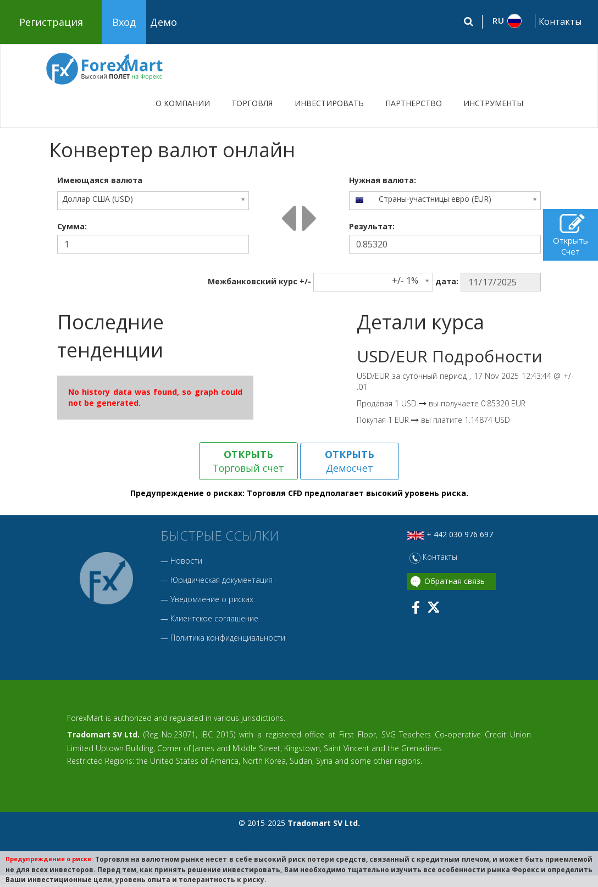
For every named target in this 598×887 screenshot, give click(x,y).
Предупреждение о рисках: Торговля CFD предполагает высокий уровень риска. (299, 493)
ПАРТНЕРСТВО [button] (413, 103)
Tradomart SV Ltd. (103, 734)
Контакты (560, 21)
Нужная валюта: (382, 180)
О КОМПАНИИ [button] (183, 103)
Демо (163, 22)
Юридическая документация (221, 580)
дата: (446, 281)
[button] (507, 20)
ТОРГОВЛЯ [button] (252, 103)
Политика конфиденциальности (227, 637)
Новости (186, 560)
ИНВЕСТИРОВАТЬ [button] (329, 103)
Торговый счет (248, 461)
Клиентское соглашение (214, 618)
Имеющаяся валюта (99, 180)
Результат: (372, 226)
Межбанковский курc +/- (259, 281)
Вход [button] (124, 22)
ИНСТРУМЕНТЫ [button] (493, 103)
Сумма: (72, 226)
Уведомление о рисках (211, 599)
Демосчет (350, 461)
